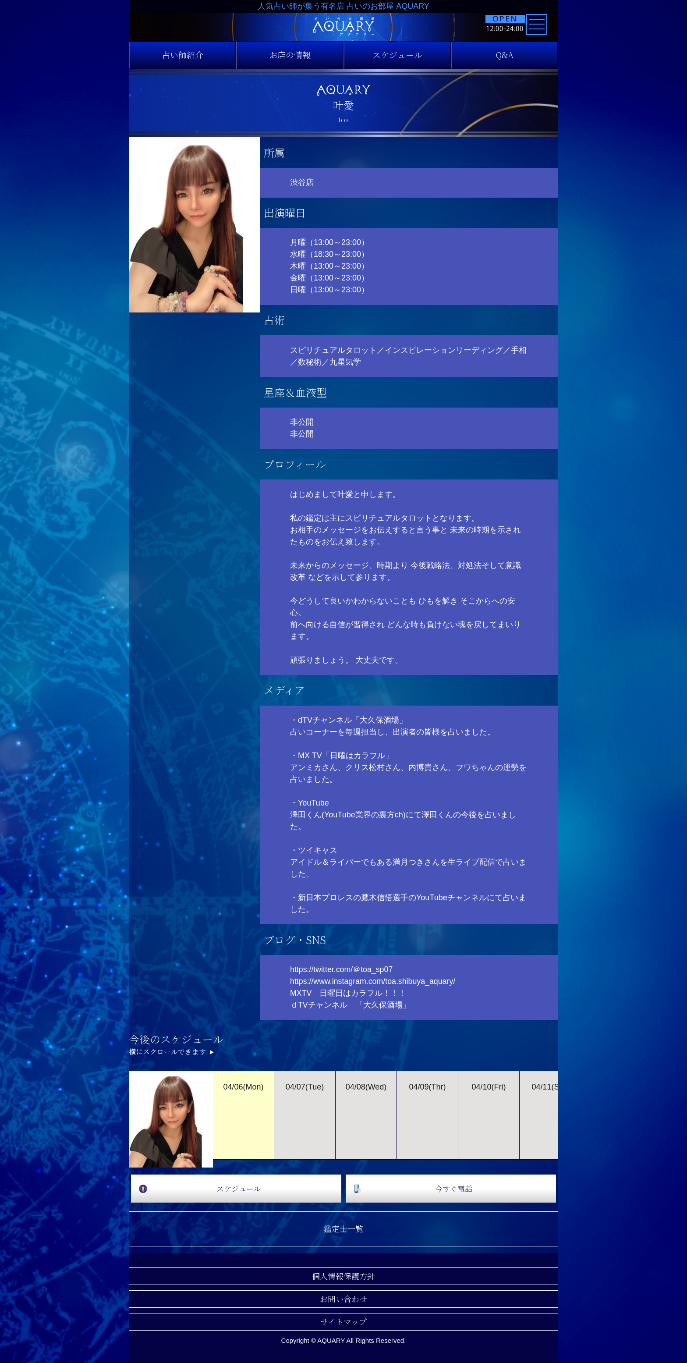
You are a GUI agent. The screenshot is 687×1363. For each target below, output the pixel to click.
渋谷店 (302, 182)
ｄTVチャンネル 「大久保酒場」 (350, 1005)
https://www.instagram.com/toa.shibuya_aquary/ (373, 981)
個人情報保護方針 (343, 1275)
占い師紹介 (183, 55)
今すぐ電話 (453, 1188)
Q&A (504, 55)
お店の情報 (290, 55)
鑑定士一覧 (343, 1228)
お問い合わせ (343, 1298)
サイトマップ (343, 1321)
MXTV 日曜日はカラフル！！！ (348, 993)
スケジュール (397, 55)
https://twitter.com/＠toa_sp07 (342, 969)
